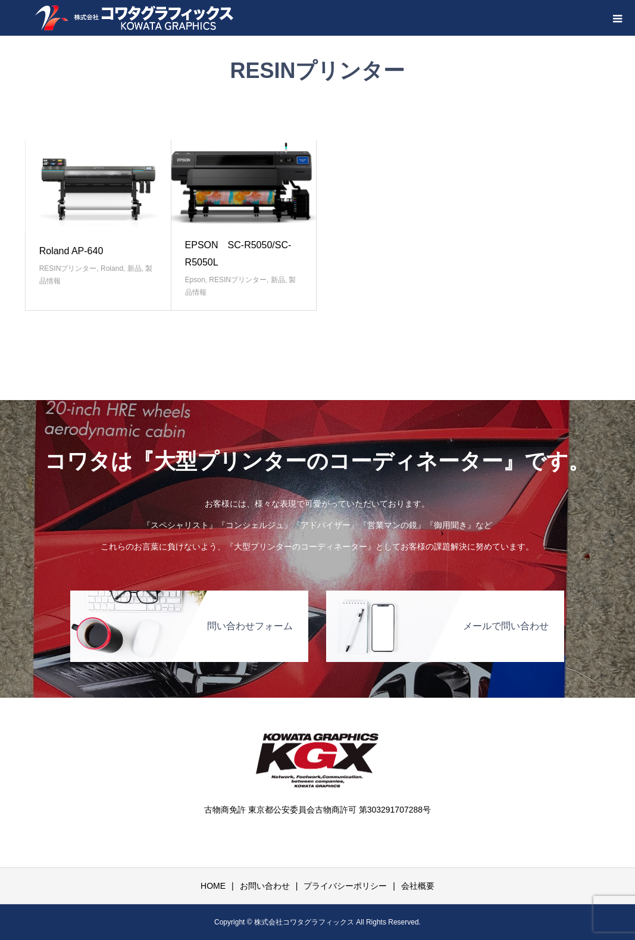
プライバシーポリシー (345, 886)
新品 (134, 268)
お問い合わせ (265, 886)
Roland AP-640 (71, 251)
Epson (195, 280)
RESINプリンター (68, 268)
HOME (213, 886)
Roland (112, 268)
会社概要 (417, 886)
